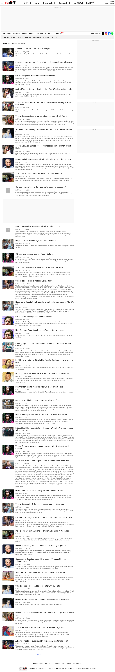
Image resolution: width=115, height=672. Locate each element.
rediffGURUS (78, 3)
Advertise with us (43, 668)
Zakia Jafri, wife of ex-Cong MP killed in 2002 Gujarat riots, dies (42, 461)
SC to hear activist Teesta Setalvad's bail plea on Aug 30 (39, 173)
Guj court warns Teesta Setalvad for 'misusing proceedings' (40, 187)
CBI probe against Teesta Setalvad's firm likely (35, 76)
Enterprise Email (49, 3)
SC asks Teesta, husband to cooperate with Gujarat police (39, 586)
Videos (69, 663)
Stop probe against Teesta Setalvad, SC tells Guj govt (38, 226)
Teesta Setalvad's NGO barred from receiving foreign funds (40, 627)
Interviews (37, 37)
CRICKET (32, 33)
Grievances (93, 668)
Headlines (5, 37)
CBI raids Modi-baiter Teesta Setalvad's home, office (37, 400)
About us (78, 668)
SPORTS (40, 33)
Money (37, 3)
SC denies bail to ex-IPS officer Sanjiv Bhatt (33, 281)
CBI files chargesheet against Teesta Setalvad (34, 254)
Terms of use (85, 668)
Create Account (109, 4)
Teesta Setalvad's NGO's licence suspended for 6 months (39, 504)
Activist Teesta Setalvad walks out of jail (32, 49)
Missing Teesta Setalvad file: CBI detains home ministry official (42, 373)
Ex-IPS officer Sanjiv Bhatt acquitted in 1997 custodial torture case (43, 517)
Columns (28, 37)
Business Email (64, 3)
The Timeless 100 (77, 663)
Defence (13, 37)
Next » (38, 654)
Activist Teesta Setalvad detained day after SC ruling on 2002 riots (43, 89)
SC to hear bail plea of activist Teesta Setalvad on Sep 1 (39, 267)
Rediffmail (27, 3)
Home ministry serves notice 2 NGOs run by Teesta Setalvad (41, 414)
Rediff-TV (90, 3)
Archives (54, 37)
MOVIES (24, 33)
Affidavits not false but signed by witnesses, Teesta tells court (41, 641)
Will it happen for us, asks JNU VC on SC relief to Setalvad (40, 572)
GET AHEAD (48, 33)
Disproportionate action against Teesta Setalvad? (36, 240)
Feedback (72, 668)
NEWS (9, 33)
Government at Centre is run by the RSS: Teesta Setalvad (39, 490)
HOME (3, 33)
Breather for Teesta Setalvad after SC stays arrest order (39, 387)
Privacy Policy (60, 668)
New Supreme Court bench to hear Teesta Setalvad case (39, 330)
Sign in (112, 1)
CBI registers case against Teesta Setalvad (33, 317)
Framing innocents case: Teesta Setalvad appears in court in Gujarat (44, 62)
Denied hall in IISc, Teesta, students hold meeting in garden (40, 545)
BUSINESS (16, 33)
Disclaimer (52, 668)
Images (20, 37)
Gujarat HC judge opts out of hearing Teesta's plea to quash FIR (42, 599)
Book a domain (49, 663)
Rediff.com (35, 668)
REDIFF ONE (58, 33)
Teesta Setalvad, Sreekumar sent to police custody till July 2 (41, 116)
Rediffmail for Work (38, 663)
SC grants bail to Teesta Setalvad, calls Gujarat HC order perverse (43, 159)
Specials (46, 37)
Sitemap (67, 668)
